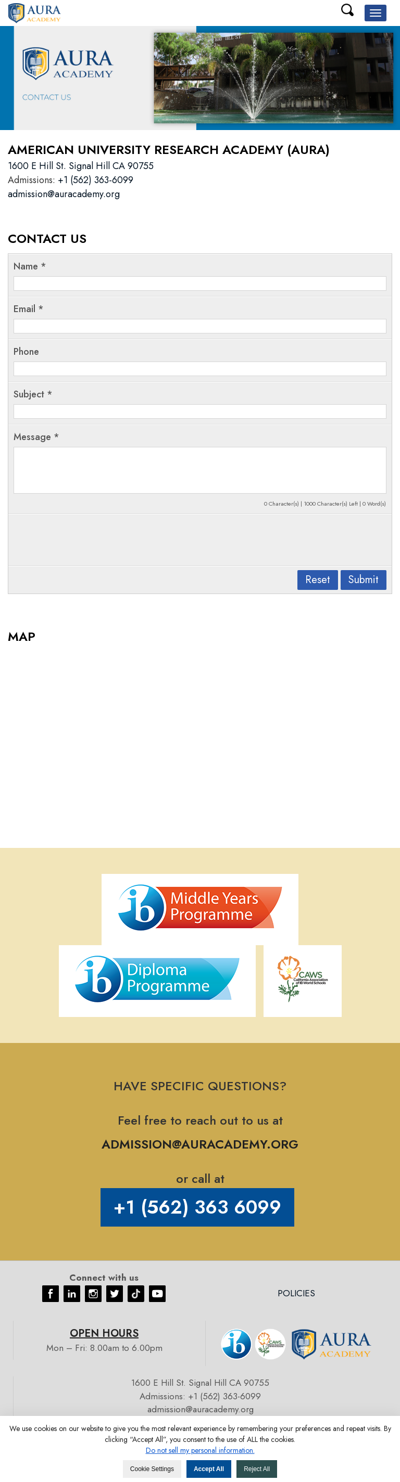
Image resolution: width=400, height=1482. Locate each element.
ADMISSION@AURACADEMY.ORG (200, 1144)
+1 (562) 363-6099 (95, 180)
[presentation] (93, 540)
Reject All (257, 1469)
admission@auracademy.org (64, 194)
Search (347, 10)
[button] (375, 13)
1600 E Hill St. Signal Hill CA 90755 (81, 166)
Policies (296, 1293)
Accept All (209, 1469)
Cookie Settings (152, 1469)
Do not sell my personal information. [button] (200, 1450)
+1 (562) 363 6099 (197, 1207)
